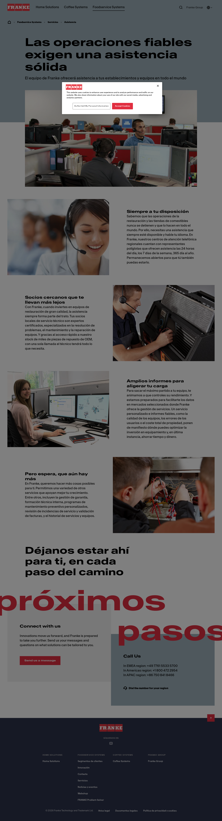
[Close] (157, 85)
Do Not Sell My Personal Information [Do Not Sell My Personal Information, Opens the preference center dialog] (91, 106)
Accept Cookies (122, 106)
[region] (112, 98)
